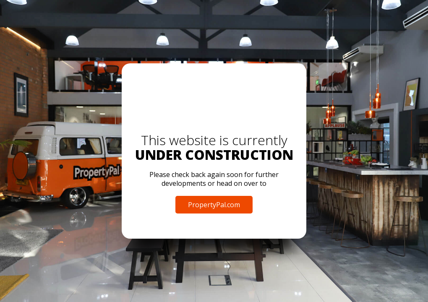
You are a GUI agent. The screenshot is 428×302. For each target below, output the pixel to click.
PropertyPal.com (214, 204)
